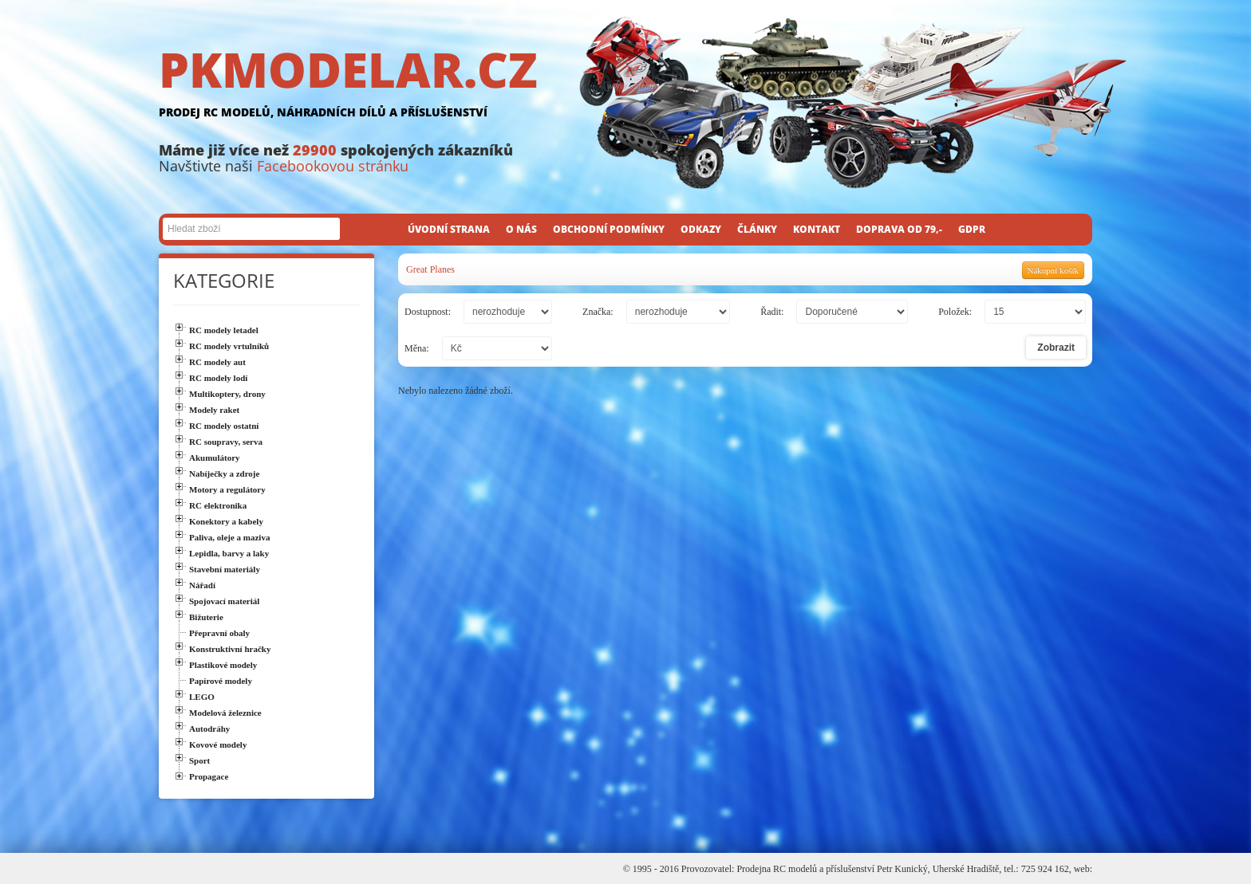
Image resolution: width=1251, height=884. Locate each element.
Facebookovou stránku (332, 165)
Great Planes (430, 269)
